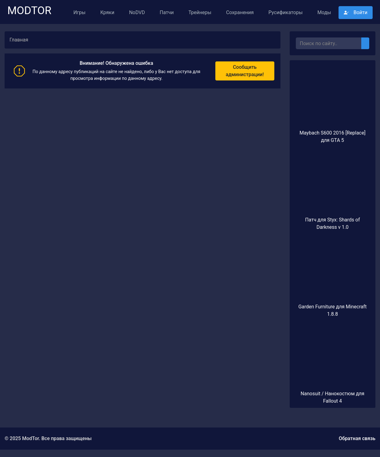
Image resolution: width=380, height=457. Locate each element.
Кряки (107, 12)
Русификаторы (285, 12)
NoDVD (137, 12)
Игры (79, 12)
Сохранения (240, 12)
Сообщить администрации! (245, 70)
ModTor (29, 8)
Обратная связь (357, 438)
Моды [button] (324, 12)
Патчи (167, 12)
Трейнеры (199, 12)
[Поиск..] (329, 43)
